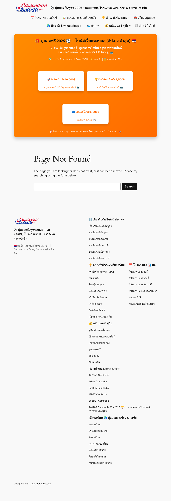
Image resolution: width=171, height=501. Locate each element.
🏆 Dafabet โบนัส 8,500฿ (110, 83)
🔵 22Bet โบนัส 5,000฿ (85, 115)
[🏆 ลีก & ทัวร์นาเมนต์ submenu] (129, 18)
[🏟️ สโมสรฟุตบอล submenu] (156, 18)
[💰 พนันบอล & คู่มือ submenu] (130, 25)
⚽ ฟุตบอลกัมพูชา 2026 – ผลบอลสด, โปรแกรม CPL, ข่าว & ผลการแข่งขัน (98, 8)
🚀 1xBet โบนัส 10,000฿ (61, 83)
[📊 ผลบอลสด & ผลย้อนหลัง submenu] (97, 18)
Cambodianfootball (40, 483)
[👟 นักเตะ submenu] (100, 25)
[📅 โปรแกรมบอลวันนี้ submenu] (58, 18)
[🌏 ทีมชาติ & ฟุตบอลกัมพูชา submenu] (82, 25)
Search (130, 186)
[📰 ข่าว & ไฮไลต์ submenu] (156, 25)
